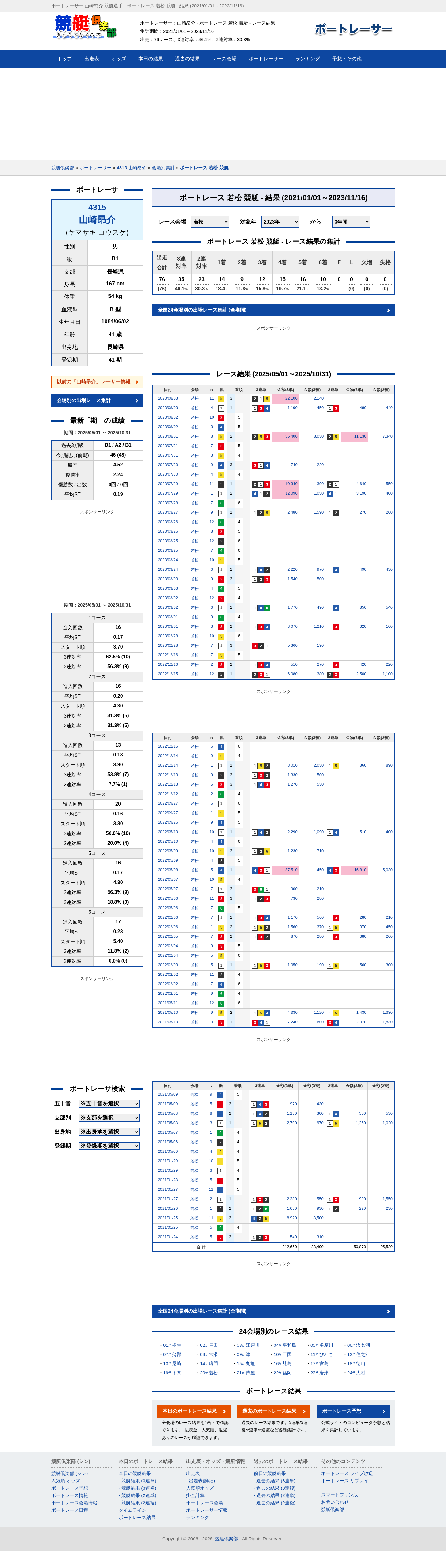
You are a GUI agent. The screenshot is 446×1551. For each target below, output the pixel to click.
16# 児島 (283, 1363)
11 (212, 398)
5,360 (292, 645)
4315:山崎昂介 (132, 167)
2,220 (292, 569)
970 (320, 569)
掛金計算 (195, 1495)
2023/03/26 (168, 521)
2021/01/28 (168, 1180)
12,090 (291, 493)
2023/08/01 (168, 436)
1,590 (319, 512)
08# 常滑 (209, 1354)
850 (363, 607)
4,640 (361, 483)
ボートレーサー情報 (207, 1510)
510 (294, 664)
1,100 (388, 674)
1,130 (292, 1113)
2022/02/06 (168, 917)
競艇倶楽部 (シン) (69, 1473)
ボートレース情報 (69, 1495)
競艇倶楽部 (62, 167)
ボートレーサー (95, 167)
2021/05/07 (168, 1132)
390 (320, 483)
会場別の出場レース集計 (84, 400)
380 (320, 674)
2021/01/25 (168, 1218)
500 (320, 578)
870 (294, 936)
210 (320, 889)
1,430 (361, 1012)
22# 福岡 (283, 1372)
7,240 (292, 1022)
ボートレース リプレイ (344, 1480)
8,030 (319, 436)
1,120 (319, 1012)
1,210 (319, 626)
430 (389, 569)
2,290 (292, 831)
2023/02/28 (168, 636)
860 (363, 765)
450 (320, 407)
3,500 (318, 1218)
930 (320, 1208)
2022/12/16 (168, 655)
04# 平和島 (285, 1345)
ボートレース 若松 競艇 (204, 167)
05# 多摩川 (321, 1345)
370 (320, 927)
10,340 (291, 483)
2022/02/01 (168, 993)
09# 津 (243, 1354)
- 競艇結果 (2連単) (137, 1495)
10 (212, 417)
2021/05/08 (168, 1113)
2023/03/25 (168, 540)
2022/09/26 (168, 822)
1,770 (292, 607)
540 (389, 607)
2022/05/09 (168, 850)
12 (212, 521)
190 (320, 645)
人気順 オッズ (65, 1480)
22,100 (291, 398)
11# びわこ (321, 1354)
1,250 (361, 1122)
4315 (97, 207)
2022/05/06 (168, 898)
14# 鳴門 (209, 1363)
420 (363, 664)
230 (389, 1208)
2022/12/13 (168, 774)
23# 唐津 (319, 1372)
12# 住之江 (358, 1354)
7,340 (388, 436)
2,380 (292, 1199)
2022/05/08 (168, 869)
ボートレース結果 (137, 1517)
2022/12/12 (168, 793)
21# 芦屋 (246, 1372)
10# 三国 (283, 1354)
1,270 (292, 784)
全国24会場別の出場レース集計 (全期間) (202, 309)
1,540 (292, 578)
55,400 (291, 436)
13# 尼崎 (172, 1363)
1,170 (292, 917)
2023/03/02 (168, 598)
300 (389, 965)
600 (320, 1022)
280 (320, 898)
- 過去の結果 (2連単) (275, 1495)
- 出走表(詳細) (200, 1480)
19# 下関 (172, 1372)
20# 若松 (209, 1372)
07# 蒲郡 (172, 1354)
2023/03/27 (168, 512)
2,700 (292, 1122)
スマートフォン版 (339, 1494)
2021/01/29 (168, 1160)
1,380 (388, 1012)
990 (362, 1199)
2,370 (361, 1022)
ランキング (197, 1517)
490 (363, 569)
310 (320, 1237)
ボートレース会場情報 (74, 1502)
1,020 (388, 1122)
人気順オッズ (200, 1488)
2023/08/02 (168, 417)
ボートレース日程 (69, 1510)
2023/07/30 (168, 464)
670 (320, 1122)
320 (363, 626)
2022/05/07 (168, 879)
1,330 (292, 774)
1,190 (292, 407)
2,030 (319, 765)
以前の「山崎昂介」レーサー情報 (93, 381)
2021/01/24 (168, 1237)
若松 (195, 398)
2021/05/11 (168, 1003)
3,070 (292, 626)
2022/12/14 (168, 755)
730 (294, 898)
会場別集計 (163, 167)
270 (363, 512)
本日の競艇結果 (135, 1473)
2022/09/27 (168, 803)
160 (389, 626)
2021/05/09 (168, 1094)
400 (389, 493)
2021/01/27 (168, 1189)
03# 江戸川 (248, 1345)
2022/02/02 (168, 974)
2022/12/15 (168, 674)
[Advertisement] (223, 114)
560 (320, 917)
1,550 (388, 1199)
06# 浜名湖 (358, 1345)
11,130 (360, 436)
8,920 (292, 1218)
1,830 (388, 1022)
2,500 (361, 674)
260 (389, 512)
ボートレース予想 (341, 1411)
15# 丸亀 (246, 1363)
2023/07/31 (168, 445)
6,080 (292, 674)
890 (389, 765)
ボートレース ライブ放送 (347, 1473)
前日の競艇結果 (270, 1473)
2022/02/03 (168, 965)
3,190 (361, 493)
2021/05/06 (168, 1141)
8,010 (292, 765)
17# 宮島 (319, 1363)
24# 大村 (356, 1372)
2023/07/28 (168, 502)
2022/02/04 (168, 946)
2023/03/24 (168, 559)
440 (389, 407)
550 (389, 483)
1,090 (319, 831)
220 (320, 464)
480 (363, 407)
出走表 (193, 1473)
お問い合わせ (335, 1502)
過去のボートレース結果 (269, 1411)
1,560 (292, 927)
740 (294, 464)
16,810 (360, 869)
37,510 (291, 869)
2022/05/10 (168, 831)
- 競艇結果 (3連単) (137, 1480)
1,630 (292, 1208)
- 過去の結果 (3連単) (275, 1480)
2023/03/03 (168, 578)
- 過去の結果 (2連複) (275, 1502)
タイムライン (132, 1510)
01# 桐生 (172, 1345)
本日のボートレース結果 (190, 1411)
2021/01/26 (168, 1208)
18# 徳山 (356, 1363)
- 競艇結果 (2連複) (137, 1502)
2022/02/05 (168, 936)
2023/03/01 (168, 617)
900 (294, 889)
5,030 (388, 869)
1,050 (319, 493)
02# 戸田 (209, 1345)
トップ (64, 58)
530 (320, 784)
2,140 (319, 398)
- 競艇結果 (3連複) (137, 1488)
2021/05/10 (168, 1012)
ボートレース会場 (204, 1502)
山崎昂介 (97, 220)
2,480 (292, 512)
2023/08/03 (168, 398)
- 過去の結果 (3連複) (275, 1488)
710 (320, 850)
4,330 (292, 1012)
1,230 (292, 850)
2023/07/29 (168, 483)
